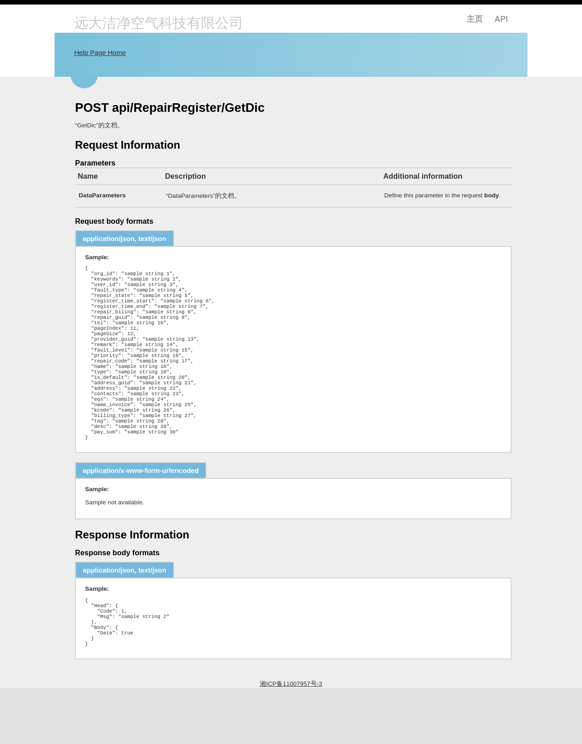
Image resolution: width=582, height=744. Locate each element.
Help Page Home (100, 52)
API (501, 19)
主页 (475, 19)
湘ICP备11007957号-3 (291, 739)
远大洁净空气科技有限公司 (158, 24)
